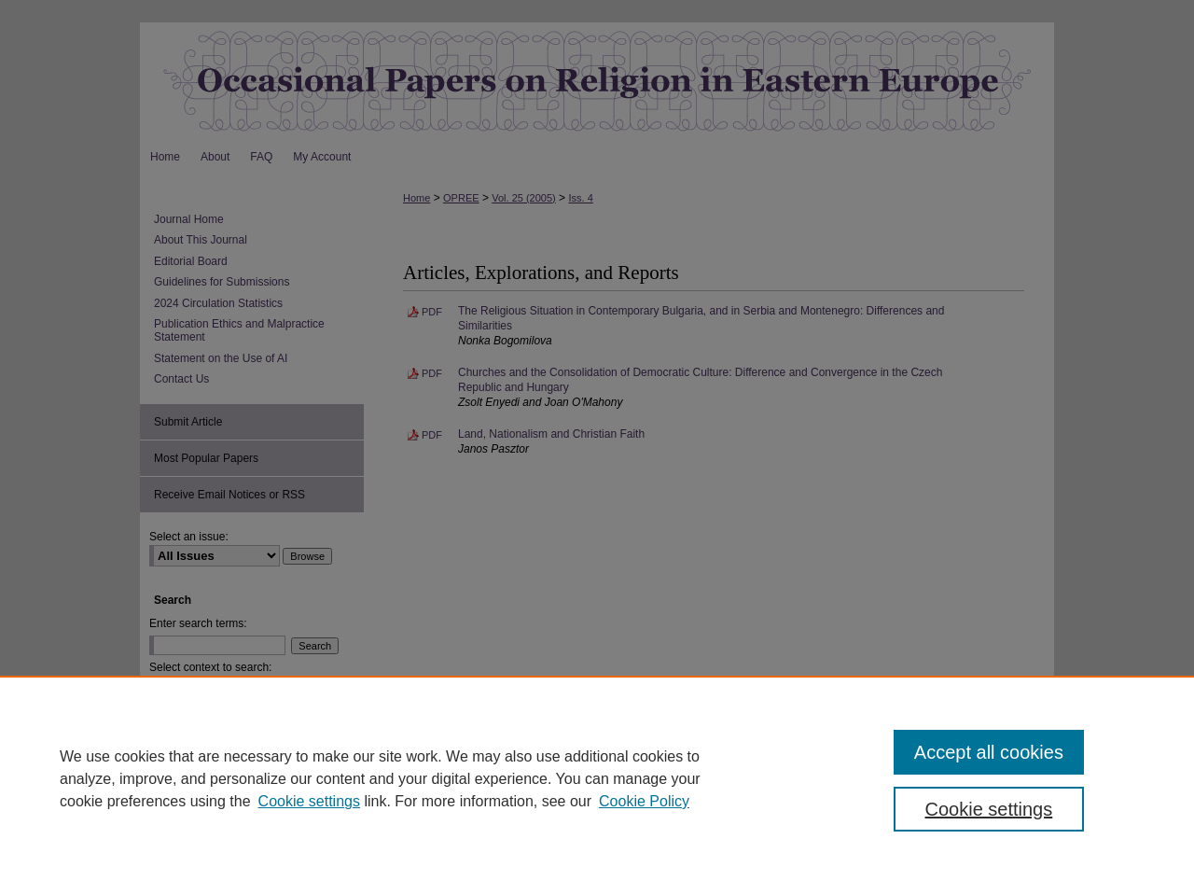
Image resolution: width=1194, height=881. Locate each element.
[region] (597, 778)
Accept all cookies (988, 752)
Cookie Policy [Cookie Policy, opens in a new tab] (644, 801)
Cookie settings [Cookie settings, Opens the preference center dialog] (989, 809)
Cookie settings (309, 801)
